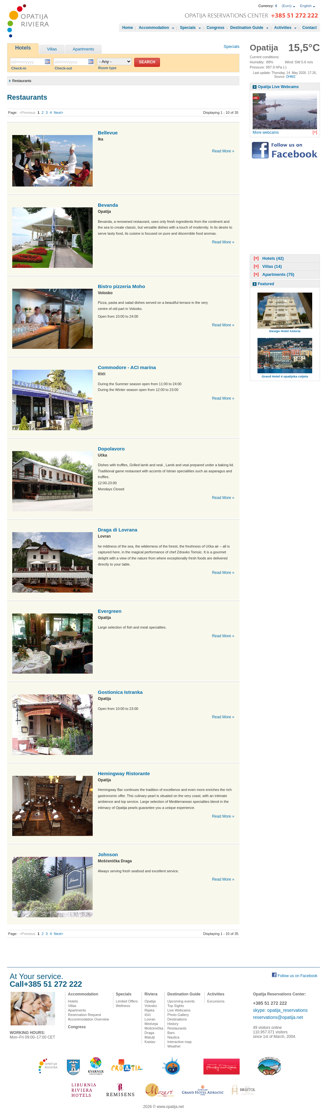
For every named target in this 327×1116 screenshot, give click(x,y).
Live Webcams (179, 1010)
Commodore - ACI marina (127, 367)
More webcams (266, 132)
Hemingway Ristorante (124, 773)
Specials (188, 27)
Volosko (151, 1006)
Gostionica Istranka (120, 692)
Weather (174, 1046)
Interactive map (179, 1042)
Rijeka (149, 1010)
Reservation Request (84, 1015)
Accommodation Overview (88, 1019)
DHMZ (290, 76)
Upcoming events (181, 1001)
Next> (58, 112)
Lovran (150, 1019)
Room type (107, 68)
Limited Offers (127, 1001)
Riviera (151, 994)
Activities (282, 27)
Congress (215, 27)
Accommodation (154, 27)
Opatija (150, 1001)
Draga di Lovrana (117, 529)
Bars (171, 1033)
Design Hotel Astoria (285, 331)
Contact (309, 27)
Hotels (23, 47)
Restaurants (176, 1028)
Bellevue (108, 132)
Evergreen (109, 611)
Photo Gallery (178, 1015)
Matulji (150, 1037)
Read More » (223, 151)
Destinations (177, 1019)
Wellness (123, 1006)
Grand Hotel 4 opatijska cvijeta (285, 376)
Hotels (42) (268, 258)
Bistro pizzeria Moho (121, 286)
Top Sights (175, 1006)
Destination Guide (246, 27)
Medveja (151, 1024)
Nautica (173, 1037)
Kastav (150, 1042)
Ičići (148, 1015)
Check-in (18, 68)
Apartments (83, 49)
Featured (266, 284)
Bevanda (108, 205)
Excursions (216, 1001)
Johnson (108, 854)
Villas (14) (267, 266)
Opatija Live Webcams (278, 87)
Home (127, 27)
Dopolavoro (111, 448)
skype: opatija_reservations (280, 1010)
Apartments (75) (273, 274)
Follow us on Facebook (297, 976)
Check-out (63, 68)
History (172, 1024)
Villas (52, 49)
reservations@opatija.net (278, 1017)
